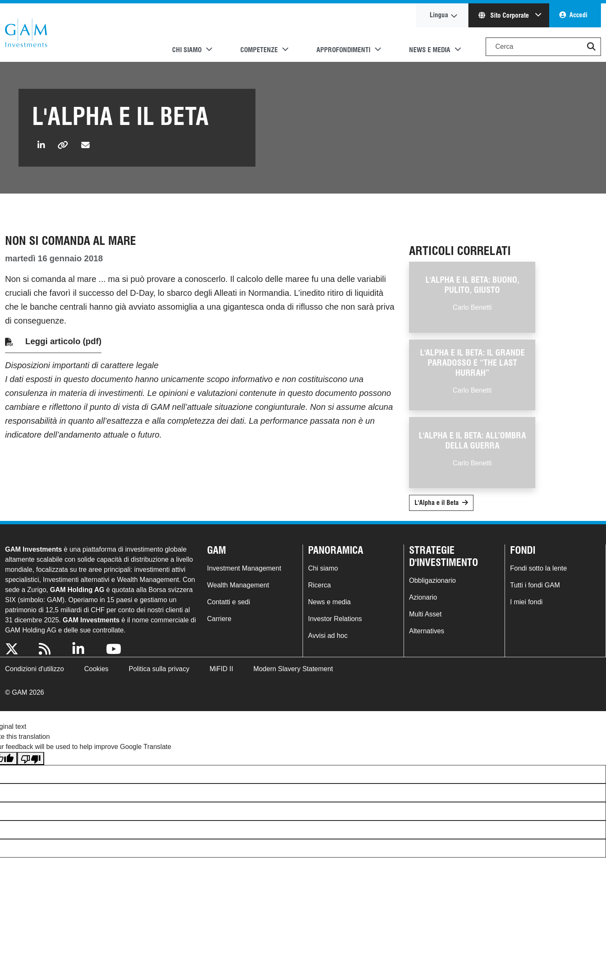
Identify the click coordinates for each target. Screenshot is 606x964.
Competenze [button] (259, 50)
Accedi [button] (578, 15)
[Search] (543, 46)
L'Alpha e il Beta (437, 503)
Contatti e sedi (228, 601)
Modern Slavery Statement (293, 668)
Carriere (219, 618)
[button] (591, 47)
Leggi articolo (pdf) (63, 341)
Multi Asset (425, 614)
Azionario (423, 597)
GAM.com (26, 33)
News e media (329, 601)
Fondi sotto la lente (538, 568)
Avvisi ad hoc (328, 635)
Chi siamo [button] (187, 50)
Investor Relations (335, 618)
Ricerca (319, 585)
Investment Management (244, 568)
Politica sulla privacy (159, 668)
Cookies (96, 668)
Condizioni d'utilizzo (34, 668)
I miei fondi (526, 601)
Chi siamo (323, 568)
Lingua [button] (439, 15)
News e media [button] (429, 50)
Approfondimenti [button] (343, 50)
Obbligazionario (432, 580)
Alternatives (426, 631)
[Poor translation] (30, 758)
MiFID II (221, 668)
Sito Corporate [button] (504, 15)
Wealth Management (238, 585)
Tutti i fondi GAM (535, 585)
